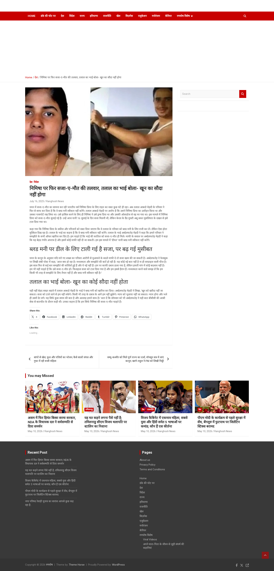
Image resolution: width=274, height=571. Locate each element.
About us (145, 460)
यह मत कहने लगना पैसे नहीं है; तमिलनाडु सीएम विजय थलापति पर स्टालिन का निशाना (105, 422)
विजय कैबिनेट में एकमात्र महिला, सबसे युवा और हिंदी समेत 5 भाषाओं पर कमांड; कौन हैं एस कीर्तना (164, 422)
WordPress (118, 564)
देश (62, 16)
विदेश (71, 16)
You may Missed (41, 376)
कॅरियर (168, 16)
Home (31, 16)
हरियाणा (94, 16)
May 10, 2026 (35, 431)
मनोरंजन (156, 16)
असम (31, 409)
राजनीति (107, 16)
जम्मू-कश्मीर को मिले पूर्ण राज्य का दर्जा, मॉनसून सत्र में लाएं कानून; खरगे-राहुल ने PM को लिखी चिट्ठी (135, 359)
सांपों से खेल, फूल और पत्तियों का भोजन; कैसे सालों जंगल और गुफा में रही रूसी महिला (63, 359)
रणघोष (49, 564)
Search (242, 94)
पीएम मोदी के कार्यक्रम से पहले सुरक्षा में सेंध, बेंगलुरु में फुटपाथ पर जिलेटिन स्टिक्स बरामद (221, 422)
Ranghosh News (55, 201)
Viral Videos (150, 539)
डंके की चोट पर (48, 16)
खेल (118, 16)
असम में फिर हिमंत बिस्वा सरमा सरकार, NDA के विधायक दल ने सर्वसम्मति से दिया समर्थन (52, 422)
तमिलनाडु (89, 409)
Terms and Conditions (152, 469)
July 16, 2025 (37, 201)
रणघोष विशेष (183, 16)
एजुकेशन (142, 16)
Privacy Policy (147, 464)
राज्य (82, 16)
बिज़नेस (129, 16)
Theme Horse (77, 564)
